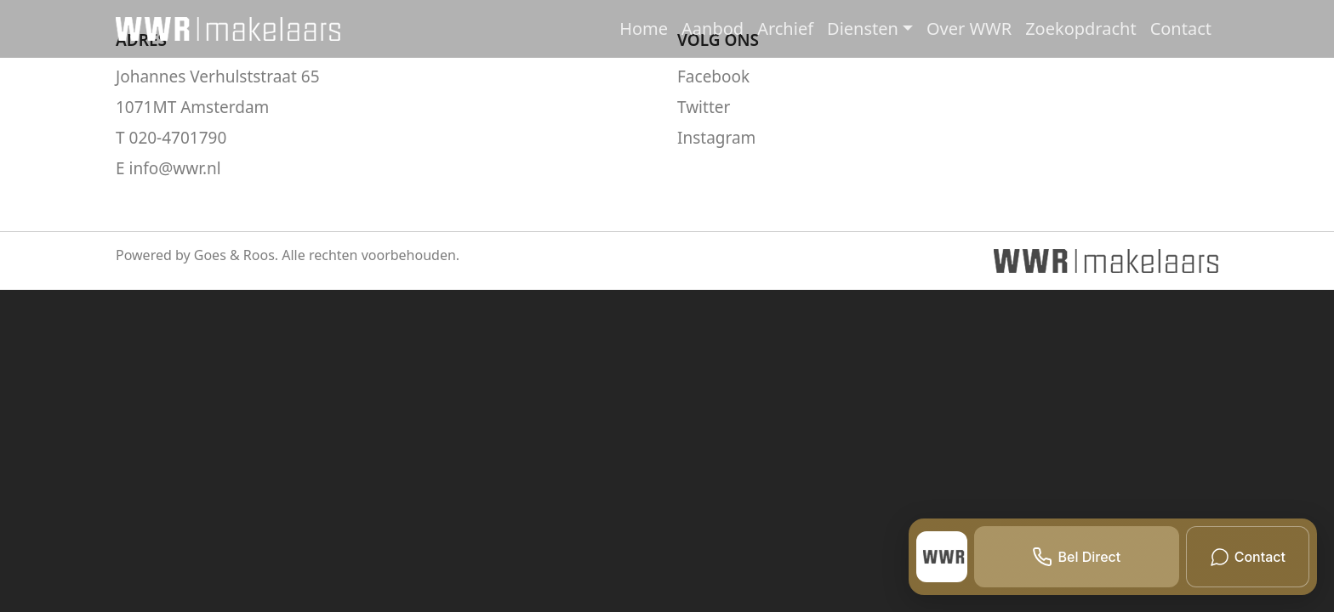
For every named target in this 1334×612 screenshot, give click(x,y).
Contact (1180, 28)
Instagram (716, 138)
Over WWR (969, 28)
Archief (785, 28)
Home (643, 28)
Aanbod (712, 28)
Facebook (713, 76)
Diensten (862, 28)
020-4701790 (178, 138)
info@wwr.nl (175, 168)
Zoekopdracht (1080, 28)
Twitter (703, 107)
